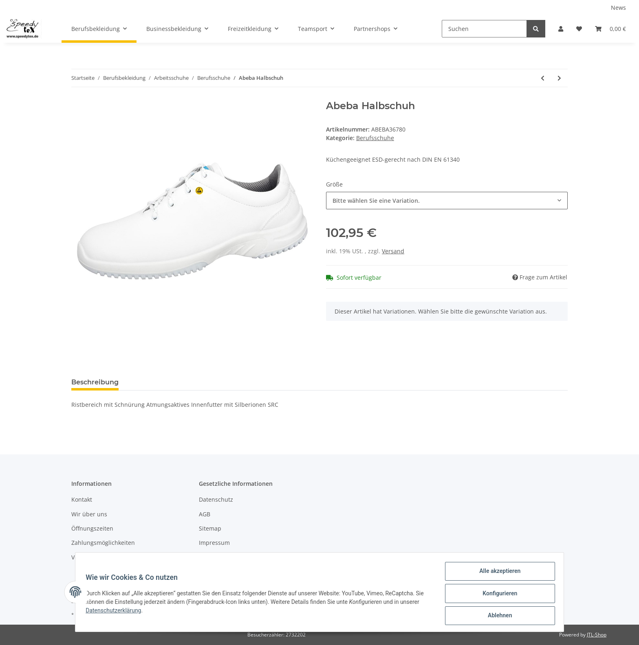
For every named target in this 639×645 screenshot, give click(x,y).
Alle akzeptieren (497, 573)
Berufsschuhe (375, 138)
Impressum (214, 542)
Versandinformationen (102, 557)
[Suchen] (484, 28)
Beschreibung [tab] (95, 382)
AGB (204, 514)
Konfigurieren (497, 595)
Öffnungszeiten (92, 528)
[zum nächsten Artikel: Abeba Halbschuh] (559, 78)
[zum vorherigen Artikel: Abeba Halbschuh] (542, 78)
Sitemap (210, 528)
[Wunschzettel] (579, 29)
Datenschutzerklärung (116, 612)
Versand (393, 251)
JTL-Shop (596, 634)
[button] (561, 29)
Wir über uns (89, 514)
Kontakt (81, 499)
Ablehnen (497, 616)
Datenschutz (216, 499)
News (618, 7)
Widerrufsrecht (219, 557)
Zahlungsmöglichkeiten (103, 542)
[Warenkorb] (610, 29)
